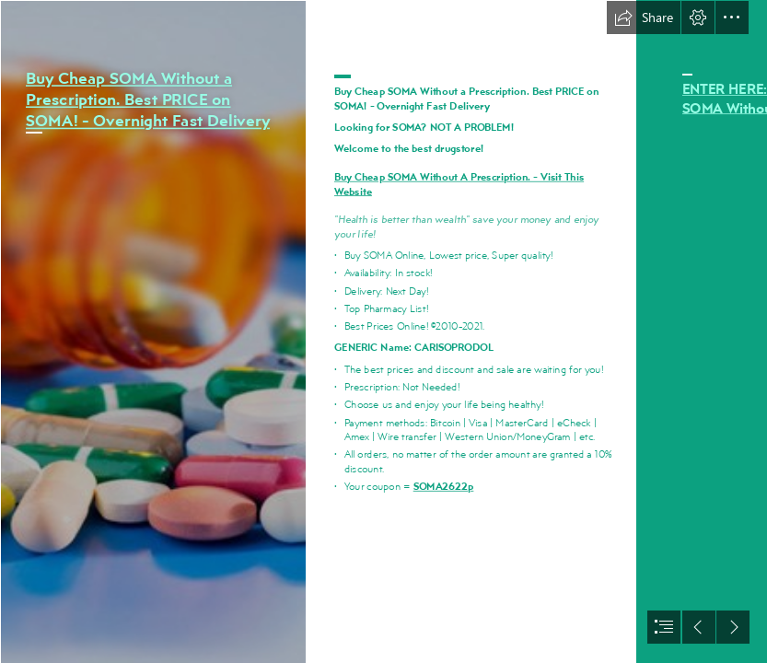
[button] (643, 17)
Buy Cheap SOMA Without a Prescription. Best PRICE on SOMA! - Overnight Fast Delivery (148, 99)
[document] (383, 331)
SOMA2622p (443, 485)
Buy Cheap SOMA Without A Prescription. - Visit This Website (459, 183)
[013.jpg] (153, 331)
